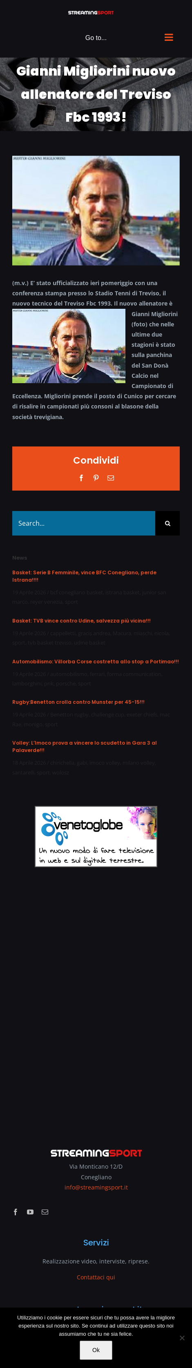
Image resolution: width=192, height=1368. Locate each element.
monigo (33, 724)
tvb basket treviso (49, 642)
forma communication (134, 674)
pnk (49, 683)
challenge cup (107, 714)
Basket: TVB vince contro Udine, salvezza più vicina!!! (81, 620)
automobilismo (68, 674)
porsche (66, 683)
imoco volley (104, 762)
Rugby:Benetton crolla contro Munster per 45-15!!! (78, 702)
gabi (82, 762)
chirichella (62, 762)
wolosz (60, 772)
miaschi (143, 633)
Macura (122, 633)
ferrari (97, 674)
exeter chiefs (142, 714)
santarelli (23, 772)
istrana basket (122, 592)
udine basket (89, 642)
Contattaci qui (96, 1277)
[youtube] (30, 1212)
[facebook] (15, 1212)
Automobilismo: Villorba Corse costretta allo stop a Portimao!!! (95, 661)
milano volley (139, 762)
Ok (96, 1350)
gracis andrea (94, 633)
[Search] (167, 523)
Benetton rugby (69, 714)
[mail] (45, 1212)
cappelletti (63, 633)
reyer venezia (46, 601)
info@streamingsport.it (96, 1187)
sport (71, 601)
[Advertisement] (96, 1002)
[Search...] (83, 523)
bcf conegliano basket (76, 592)
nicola (161, 633)
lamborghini (27, 683)
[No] (182, 1338)
